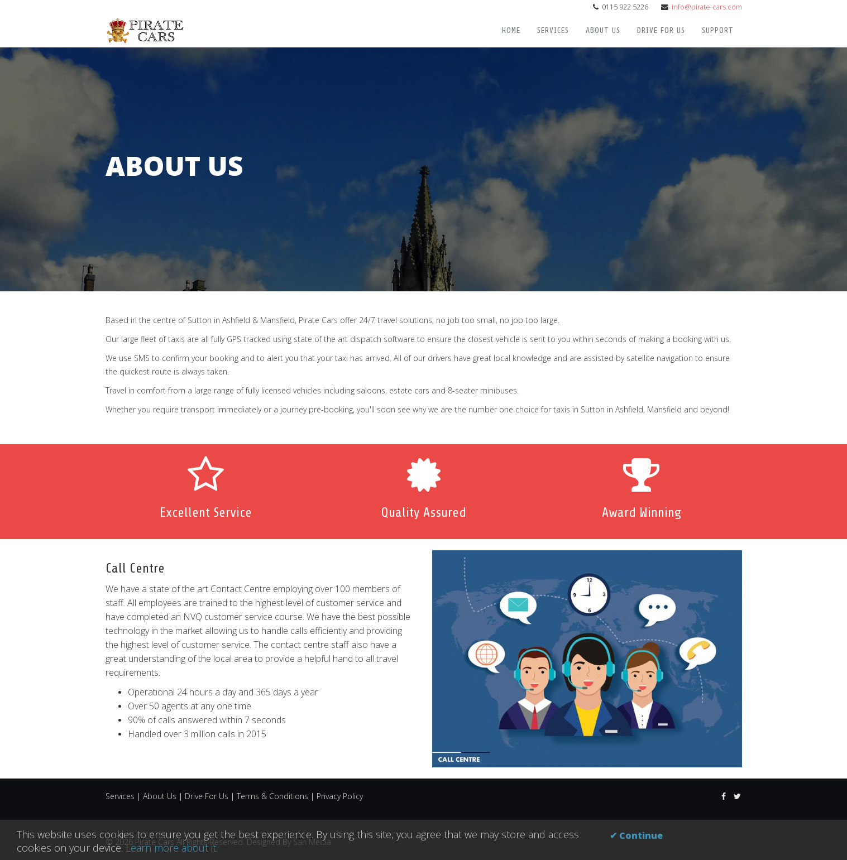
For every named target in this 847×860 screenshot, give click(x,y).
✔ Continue (636, 835)
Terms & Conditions (272, 796)
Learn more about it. (172, 847)
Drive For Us (661, 30)
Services (553, 30)
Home (511, 30)
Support (718, 30)
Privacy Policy (340, 796)
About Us (603, 30)
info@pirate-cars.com (707, 7)
